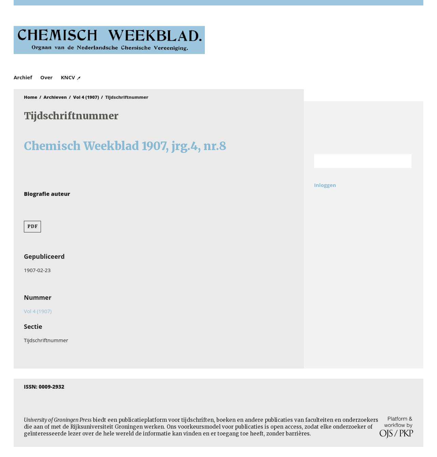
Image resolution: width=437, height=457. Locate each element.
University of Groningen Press (317, 41)
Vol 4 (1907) (86, 97)
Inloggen (325, 185)
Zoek (402, 161)
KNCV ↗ (71, 77)
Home (30, 97)
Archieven (55, 97)
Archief (23, 77)
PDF (32, 226)
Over (46, 77)
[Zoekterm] (354, 161)
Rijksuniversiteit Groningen (363, 128)
